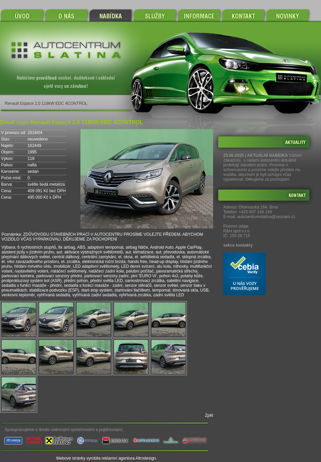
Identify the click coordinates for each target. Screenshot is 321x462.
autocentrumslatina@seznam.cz (266, 216)
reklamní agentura (118, 458)
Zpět (209, 415)
